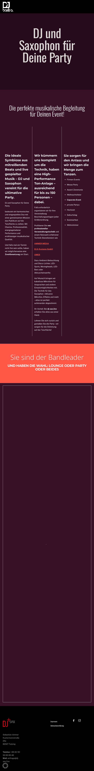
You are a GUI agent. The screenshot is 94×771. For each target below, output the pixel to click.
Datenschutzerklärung (57, 726)
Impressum (54, 721)
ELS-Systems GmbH (43, 249)
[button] (5, 765)
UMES (37, 255)
